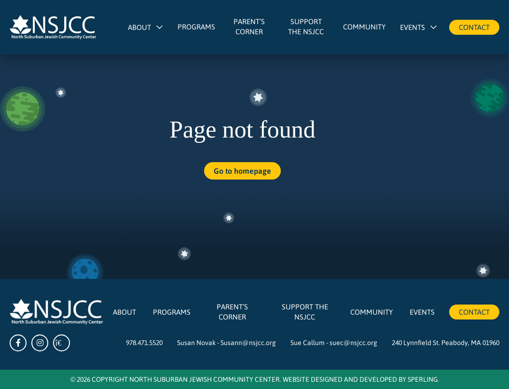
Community (364, 26)
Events (412, 27)
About (139, 27)
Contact (474, 27)
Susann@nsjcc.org (248, 342)
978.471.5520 (144, 342)
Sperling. (423, 379)
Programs (196, 26)
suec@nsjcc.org (353, 342)
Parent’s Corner (249, 26)
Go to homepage (242, 171)
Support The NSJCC (306, 26)
